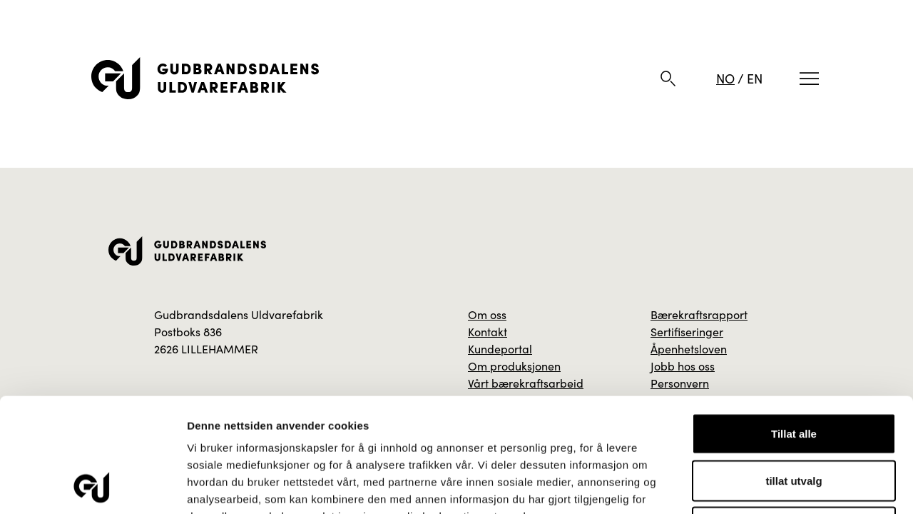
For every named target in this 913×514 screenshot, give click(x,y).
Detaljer (760, 486)
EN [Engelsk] (754, 78)
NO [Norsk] (725, 78)
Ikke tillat (794, 420)
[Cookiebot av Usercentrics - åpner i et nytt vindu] (92, 486)
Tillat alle (794, 327)
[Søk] (668, 78)
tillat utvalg (793, 374)
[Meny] (809, 78)
